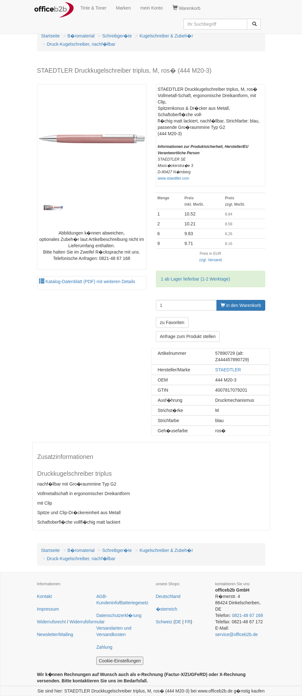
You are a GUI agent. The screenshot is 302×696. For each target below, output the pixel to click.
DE (178, 621)
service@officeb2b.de (236, 634)
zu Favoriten (172, 322)
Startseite (50, 35)
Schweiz (164, 621)
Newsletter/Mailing (55, 634)
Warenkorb (186, 8)
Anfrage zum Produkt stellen (188, 336)
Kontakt (44, 596)
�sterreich (166, 609)
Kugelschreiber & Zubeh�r (166, 35)
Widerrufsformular (87, 621)
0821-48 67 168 (247, 615)
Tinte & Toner (93, 7)
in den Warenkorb (241, 305)
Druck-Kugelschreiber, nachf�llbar (81, 44)
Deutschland (168, 596)
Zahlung (104, 647)
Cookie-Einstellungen (120, 660)
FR (188, 621)
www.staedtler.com (173, 178)
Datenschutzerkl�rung (118, 615)
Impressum (48, 609)
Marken (123, 7)
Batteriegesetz (134, 602)
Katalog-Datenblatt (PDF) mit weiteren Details (87, 281)
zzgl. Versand (210, 260)
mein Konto (151, 7)
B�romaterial (81, 35)
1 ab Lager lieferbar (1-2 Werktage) (195, 279)
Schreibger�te (117, 35)
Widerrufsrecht (51, 621)
